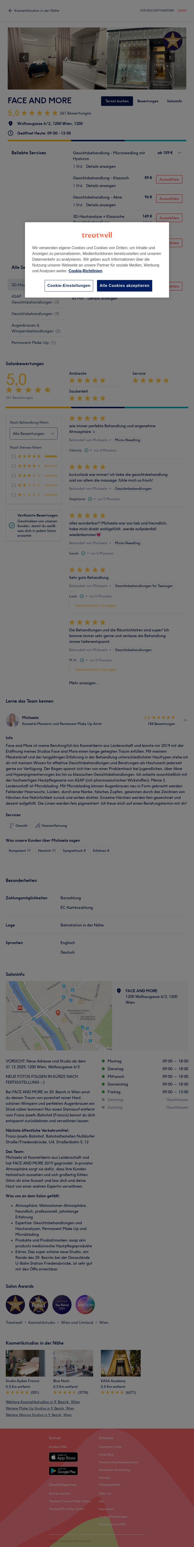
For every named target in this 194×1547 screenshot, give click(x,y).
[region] (97, 260)
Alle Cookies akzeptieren (125, 286)
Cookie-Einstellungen (69, 286)
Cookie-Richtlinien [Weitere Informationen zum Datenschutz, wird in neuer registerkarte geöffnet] (85, 271)
